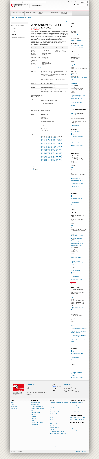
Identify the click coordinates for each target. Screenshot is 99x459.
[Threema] (35, 169)
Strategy (71, 424)
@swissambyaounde (78, 353)
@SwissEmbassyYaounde (79, 351)
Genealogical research (54, 427)
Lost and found (53, 421)
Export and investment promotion (77, 419)
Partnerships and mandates (75, 430)
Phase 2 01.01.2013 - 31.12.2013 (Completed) (51, 159)
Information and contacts (75, 405)
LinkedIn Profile (77, 139)
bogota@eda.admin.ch (77, 75)
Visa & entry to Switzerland (43, 13)
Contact (72, 23)
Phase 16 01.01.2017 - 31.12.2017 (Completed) (51, 140)
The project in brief (36, 67)
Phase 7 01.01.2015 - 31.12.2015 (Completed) (51, 152)
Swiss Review (53, 438)
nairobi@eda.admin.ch (77, 235)
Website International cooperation (76, 82)
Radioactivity (33, 416)
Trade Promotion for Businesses (56, 444)
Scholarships (52, 429)
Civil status (52, 442)
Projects (71, 428)
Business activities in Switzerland (76, 411)
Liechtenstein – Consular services (57, 431)
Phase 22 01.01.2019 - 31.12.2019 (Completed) (51, 137)
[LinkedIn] (34, 169)
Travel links (33, 420)
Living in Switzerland (74, 407)
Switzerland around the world (37, 1)
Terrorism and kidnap (35, 412)
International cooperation (66, 13)
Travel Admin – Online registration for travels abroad (58, 434)
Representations (19, 13)
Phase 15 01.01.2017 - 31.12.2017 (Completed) (51, 142)
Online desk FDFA (31, 384)
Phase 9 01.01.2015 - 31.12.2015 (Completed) (51, 149)
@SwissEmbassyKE (77, 270)
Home (12, 17)
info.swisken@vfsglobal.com (79, 241)
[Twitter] (32, 169)
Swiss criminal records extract (56, 425)
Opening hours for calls (77, 183)
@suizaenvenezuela (77, 198)
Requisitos (74, 113)
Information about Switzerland (76, 409)
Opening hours (75, 186)
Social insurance (53, 419)
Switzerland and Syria (54, 13)
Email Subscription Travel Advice (37, 422)
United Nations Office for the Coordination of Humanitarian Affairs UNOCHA (78, 373)
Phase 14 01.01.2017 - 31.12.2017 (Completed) (51, 143)
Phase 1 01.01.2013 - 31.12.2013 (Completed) (51, 160)
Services (34, 13)
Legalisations (53, 415)
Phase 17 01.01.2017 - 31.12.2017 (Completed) (51, 139)
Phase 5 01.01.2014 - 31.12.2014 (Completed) (51, 155)
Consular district (75, 142)
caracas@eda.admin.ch (77, 178)
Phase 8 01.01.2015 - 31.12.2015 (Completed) (51, 150)
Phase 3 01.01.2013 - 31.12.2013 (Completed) (51, 157)
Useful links (52, 436)
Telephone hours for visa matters (79, 328)
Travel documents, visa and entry (37, 408)
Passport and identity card (55, 405)
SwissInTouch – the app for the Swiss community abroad (57, 447)
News (13, 13)
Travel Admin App (34, 424)
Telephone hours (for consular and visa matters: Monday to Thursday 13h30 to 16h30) (78, 97)
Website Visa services (76, 245)
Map (73, 65)
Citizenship (52, 440)
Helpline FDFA (68, 384)
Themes (71, 426)
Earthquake (33, 414)
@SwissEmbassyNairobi (78, 272)
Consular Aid (33, 418)
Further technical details (37, 164)
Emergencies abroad (54, 411)
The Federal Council (17, 1)
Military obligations (54, 423)
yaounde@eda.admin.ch (78, 307)
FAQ (32, 410)
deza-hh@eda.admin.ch (78, 40)
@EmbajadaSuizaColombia (79, 134)
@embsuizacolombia (78, 136)
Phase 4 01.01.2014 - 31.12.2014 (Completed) (51, 156)
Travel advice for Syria (35, 402)
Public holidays (75, 125)
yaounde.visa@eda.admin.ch (79, 310)
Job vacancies (14, 408)
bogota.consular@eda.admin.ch (79, 77)
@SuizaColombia (77, 131)
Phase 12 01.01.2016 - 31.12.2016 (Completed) (51, 144)
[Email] (37, 169)
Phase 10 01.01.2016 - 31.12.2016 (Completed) (51, 147)
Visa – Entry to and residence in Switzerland (76, 403)
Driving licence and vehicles (56, 409)
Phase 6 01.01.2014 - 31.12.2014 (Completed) (51, 153)
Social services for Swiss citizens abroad (58, 413)
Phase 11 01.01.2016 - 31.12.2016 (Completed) (51, 146)
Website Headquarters (77, 80)
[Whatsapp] (36, 169)
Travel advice (28, 13)
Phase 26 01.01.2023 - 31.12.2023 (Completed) (51, 134)
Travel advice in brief (35, 404)
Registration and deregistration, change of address (59, 403)
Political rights (53, 407)
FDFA (26, 1)
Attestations (52, 417)
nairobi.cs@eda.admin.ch (78, 238)
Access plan (74, 35)
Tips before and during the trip (37, 406)
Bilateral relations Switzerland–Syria (77, 417)
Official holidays (76, 261)
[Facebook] (31, 169)
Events (12, 404)
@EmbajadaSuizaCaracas (79, 196)
